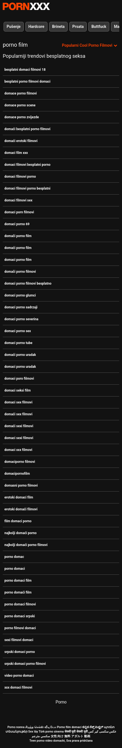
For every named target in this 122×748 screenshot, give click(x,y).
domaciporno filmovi (19, 462)
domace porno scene (20, 105)
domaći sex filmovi (18, 414)
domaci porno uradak (20, 367)
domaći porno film (17, 248)
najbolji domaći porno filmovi (25, 545)
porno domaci (14, 569)
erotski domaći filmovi (21, 509)
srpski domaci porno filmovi (25, 664)
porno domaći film (17, 592)
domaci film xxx (16, 153)
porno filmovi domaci (20, 628)
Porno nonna (16, 727)
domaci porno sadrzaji (21, 307)
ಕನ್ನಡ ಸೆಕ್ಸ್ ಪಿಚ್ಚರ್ (92, 727)
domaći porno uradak (20, 355)
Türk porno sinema (51, 731)
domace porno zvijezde (21, 117)
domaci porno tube (18, 343)
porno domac (14, 557)
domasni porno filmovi (21, 485)
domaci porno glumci (20, 295)
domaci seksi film (17, 390)
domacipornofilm (17, 474)
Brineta (58, 26)
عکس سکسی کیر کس (102, 731)
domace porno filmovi (20, 93)
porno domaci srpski (19, 616)
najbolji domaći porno (20, 533)
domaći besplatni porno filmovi (27, 129)
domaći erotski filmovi (21, 141)
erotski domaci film (18, 497)
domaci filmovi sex (18, 200)
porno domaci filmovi (20, 604)
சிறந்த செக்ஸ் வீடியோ (40, 727)
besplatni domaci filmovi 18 (25, 70)
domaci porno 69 (17, 224)
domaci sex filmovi (18, 402)
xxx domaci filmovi (18, 687)
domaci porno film (17, 260)
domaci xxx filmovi (18, 450)
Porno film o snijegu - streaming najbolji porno (26, 6)
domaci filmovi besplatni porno (27, 165)
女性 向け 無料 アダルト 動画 (70, 736)
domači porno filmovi (20, 272)
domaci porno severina (21, 319)
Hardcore (36, 26)
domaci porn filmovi (19, 212)
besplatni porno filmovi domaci (27, 81)
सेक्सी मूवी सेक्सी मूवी (76, 731)
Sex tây (33, 731)
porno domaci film (17, 580)
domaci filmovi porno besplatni (27, 188)
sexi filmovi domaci (18, 640)
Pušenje (14, 26)
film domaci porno (17, 521)
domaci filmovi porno (20, 177)
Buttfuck (98, 26)
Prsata (78, 26)
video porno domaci (19, 676)
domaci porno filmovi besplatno (27, 283)
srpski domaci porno (19, 652)
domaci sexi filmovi (18, 438)
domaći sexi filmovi (18, 426)
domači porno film (17, 236)
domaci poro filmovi (19, 378)
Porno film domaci (69, 727)
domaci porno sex (17, 331)
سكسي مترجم (41, 736)
